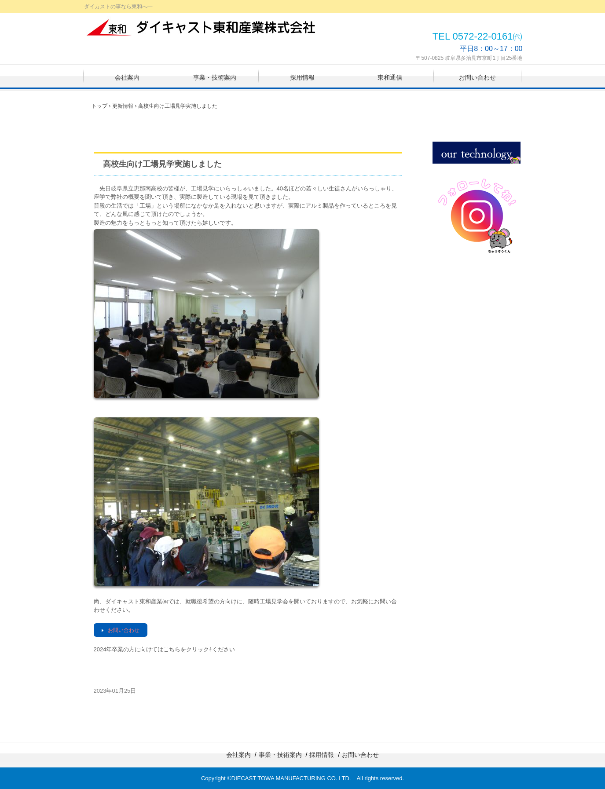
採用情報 (302, 77)
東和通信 (390, 77)
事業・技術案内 (214, 77)
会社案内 (127, 77)
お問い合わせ (477, 77)
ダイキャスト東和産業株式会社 (202, 27)
